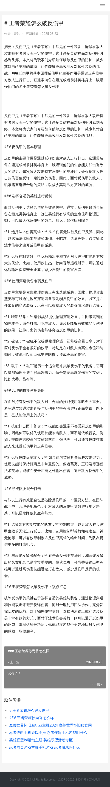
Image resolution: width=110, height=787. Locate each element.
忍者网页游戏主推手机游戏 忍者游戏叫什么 (44, 747)
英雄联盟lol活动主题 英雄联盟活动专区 (41, 740)
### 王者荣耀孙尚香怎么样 (31, 718)
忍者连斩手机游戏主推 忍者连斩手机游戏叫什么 (48, 732)
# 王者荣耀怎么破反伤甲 (29, 710)
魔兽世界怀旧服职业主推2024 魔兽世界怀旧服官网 (50, 725)
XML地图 (94, 779)
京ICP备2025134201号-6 (73, 779)
